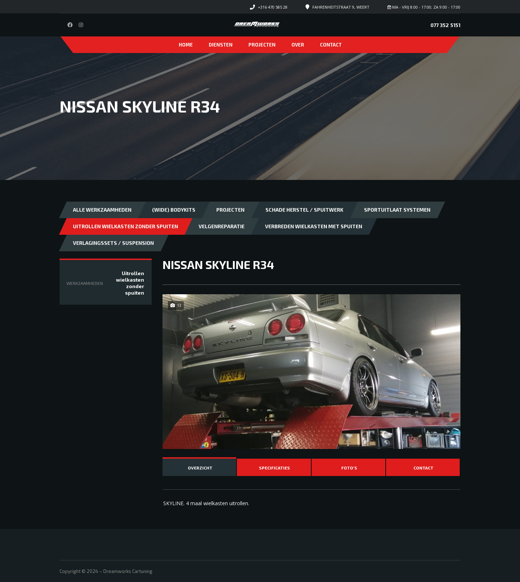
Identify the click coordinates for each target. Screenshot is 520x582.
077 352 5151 (445, 25)
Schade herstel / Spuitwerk (304, 210)
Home (186, 45)
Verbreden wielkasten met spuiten (313, 226)
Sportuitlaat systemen (397, 210)
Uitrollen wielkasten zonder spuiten (125, 226)
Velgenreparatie (221, 226)
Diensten (221, 45)
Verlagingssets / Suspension (113, 243)
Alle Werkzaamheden (102, 210)
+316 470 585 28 (272, 7)
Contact (331, 45)
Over (297, 45)
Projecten (262, 45)
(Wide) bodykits (173, 210)
